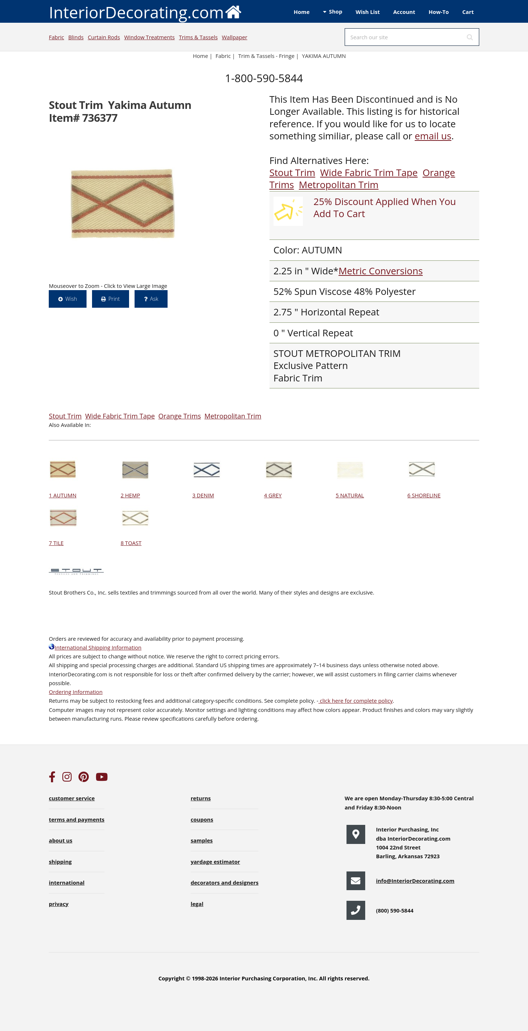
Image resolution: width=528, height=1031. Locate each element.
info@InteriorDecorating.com (415, 880)
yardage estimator (215, 861)
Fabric (56, 37)
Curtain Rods (104, 37)
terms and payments (76, 819)
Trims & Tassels (198, 37)
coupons (202, 819)
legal (197, 903)
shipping (60, 861)
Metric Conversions (380, 270)
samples (202, 840)
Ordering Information (75, 691)
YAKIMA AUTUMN (324, 55)
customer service (72, 798)
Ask (154, 298)
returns (201, 798)
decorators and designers (224, 882)
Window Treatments (149, 37)
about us (60, 840)
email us (433, 135)
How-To (439, 11)
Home (301, 11)
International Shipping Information (95, 647)
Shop (335, 11)
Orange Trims (179, 415)
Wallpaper (234, 37)
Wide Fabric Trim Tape (369, 172)
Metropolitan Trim (338, 184)
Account (404, 11)
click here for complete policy (355, 700)
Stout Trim (292, 172)
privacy (58, 903)
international (66, 882)
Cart (468, 11)
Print (114, 298)
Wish (71, 298)
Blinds (76, 37)
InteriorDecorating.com (145, 11)
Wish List (368, 11)
